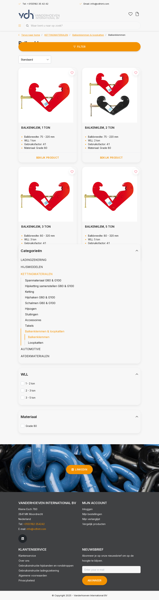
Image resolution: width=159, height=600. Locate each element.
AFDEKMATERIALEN (35, 356)
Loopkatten (35, 342)
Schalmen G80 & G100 (40, 303)
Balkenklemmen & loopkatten (44, 331)
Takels (29, 325)
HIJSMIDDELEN (32, 267)
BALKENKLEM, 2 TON (99, 127)
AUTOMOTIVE (31, 349)
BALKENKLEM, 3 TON (36, 226)
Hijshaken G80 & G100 (40, 297)
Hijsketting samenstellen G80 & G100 (49, 286)
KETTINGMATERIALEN (37, 274)
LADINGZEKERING (33, 260)
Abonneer (95, 580)
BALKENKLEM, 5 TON (99, 226)
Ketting (29, 291)
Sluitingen (31, 314)
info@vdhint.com (36, 528)
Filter (79, 46)
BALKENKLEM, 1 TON (35, 127)
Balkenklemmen (116, 35)
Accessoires (33, 320)
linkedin (79, 469)
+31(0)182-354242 (34, 523)
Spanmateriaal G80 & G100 (43, 280)
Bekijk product (47, 157)
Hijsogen (30, 308)
